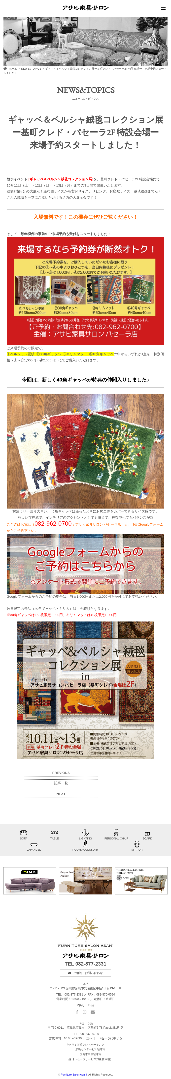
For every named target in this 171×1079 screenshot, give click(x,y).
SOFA (23, 834)
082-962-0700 (89, 1034)
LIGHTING (85, 834)
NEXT (60, 794)
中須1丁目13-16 (85, 988)
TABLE (54, 834)
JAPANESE (34, 845)
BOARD (147, 834)
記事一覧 (61, 783)
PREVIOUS (60, 773)
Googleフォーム (151, 524)
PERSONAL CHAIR (116, 834)
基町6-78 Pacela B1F (85, 1027)
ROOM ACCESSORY (85, 845)
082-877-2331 (90, 964)
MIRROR (137, 845)
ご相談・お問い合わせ (88, 973)
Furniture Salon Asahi (74, 1074)
